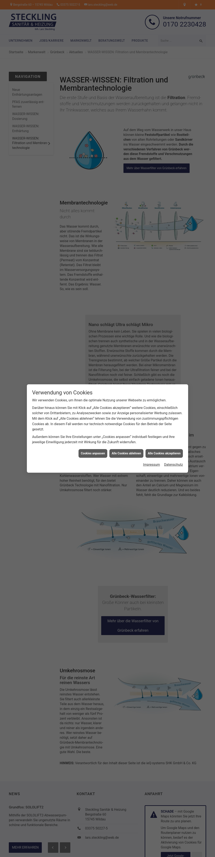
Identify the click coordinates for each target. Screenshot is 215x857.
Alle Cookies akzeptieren (164, 444)
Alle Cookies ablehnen (126, 444)
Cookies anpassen (93, 444)
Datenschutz (173, 455)
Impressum (151, 455)
